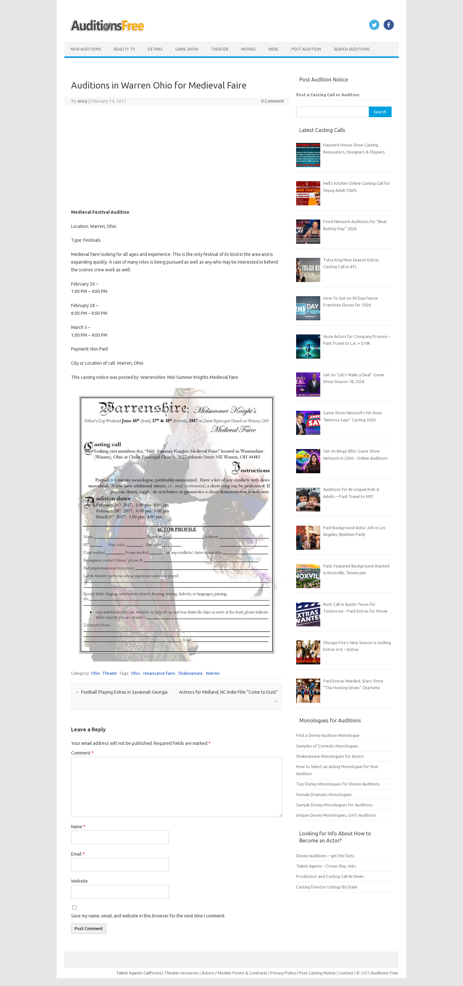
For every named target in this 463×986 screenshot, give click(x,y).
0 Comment (272, 101)
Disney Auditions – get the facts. (325, 855)
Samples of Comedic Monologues (327, 746)
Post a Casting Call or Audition (327, 94)
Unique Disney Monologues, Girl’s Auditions (336, 815)
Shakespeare (190, 673)
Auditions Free (384, 973)
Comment (82, 753)
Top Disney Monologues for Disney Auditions (338, 784)
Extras (155, 49)
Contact (346, 973)
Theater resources (181, 973)
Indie (273, 49)
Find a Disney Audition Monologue (327, 735)
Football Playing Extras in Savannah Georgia (122, 692)
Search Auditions (351, 49)
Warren (213, 673)
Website (79, 881)
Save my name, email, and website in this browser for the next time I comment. (148, 915)
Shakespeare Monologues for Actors (330, 756)
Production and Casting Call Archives (330, 876)
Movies (248, 49)
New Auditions (86, 49)
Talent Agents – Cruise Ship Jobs (326, 866)
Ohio (95, 673)
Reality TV (124, 49)
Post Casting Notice (317, 973)
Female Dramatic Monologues (324, 794)
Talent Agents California (138, 973)
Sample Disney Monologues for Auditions (334, 805)
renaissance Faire (159, 673)
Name (78, 826)
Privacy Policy (283, 973)
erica (82, 101)
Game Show (186, 49)
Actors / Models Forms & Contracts (235, 973)
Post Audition (306, 49)
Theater (219, 49)
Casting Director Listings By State (327, 887)
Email (78, 854)
